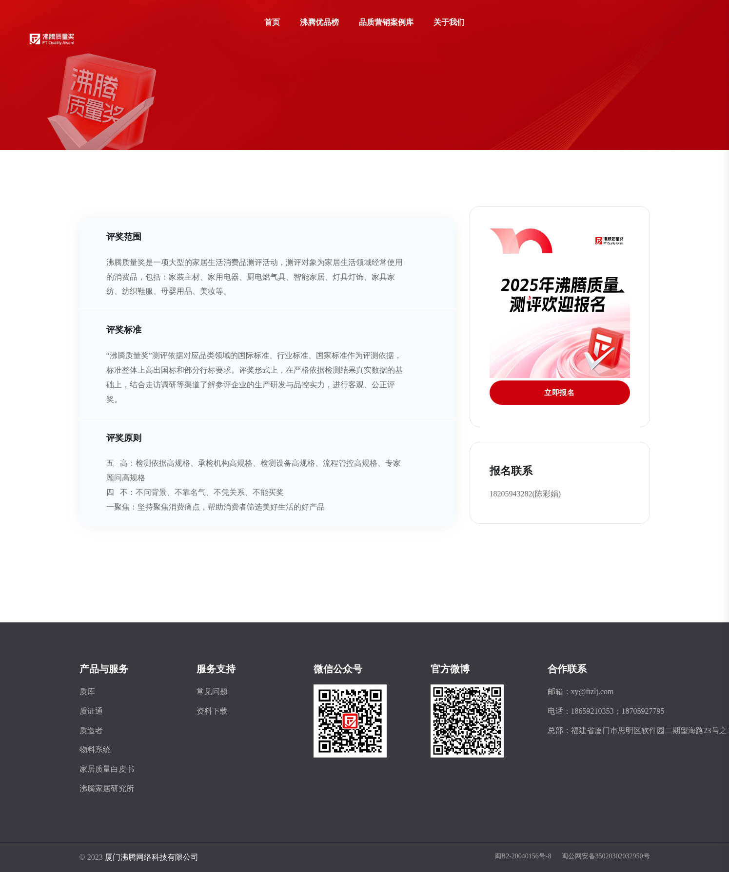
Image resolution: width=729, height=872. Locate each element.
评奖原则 (123, 437)
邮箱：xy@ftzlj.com (581, 691)
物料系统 (95, 749)
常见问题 (212, 691)
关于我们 (449, 22)
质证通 (91, 711)
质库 (87, 691)
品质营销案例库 (386, 22)
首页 (272, 22)
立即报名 (559, 393)
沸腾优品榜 (319, 22)
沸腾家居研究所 (106, 788)
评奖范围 (123, 236)
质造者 (91, 730)
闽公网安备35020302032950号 (605, 856)
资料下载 (212, 711)
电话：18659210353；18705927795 (606, 711)
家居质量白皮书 (106, 769)
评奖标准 (123, 329)
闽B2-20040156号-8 (523, 856)
